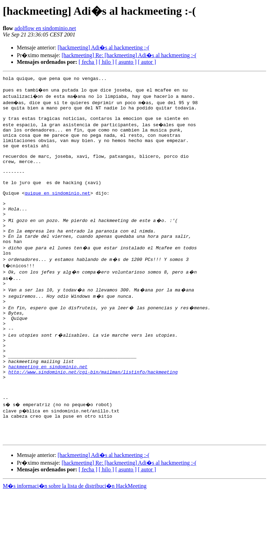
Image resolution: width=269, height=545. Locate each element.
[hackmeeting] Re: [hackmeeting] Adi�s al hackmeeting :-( (129, 55)
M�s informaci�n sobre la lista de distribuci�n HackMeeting (74, 538)
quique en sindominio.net (57, 212)
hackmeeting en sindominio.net (48, 407)
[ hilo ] (106, 62)
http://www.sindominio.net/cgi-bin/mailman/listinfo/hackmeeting (93, 414)
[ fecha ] (87, 62)
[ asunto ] (125, 62)
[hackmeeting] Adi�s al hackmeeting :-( (103, 48)
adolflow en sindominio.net (45, 28)
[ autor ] (147, 62)
